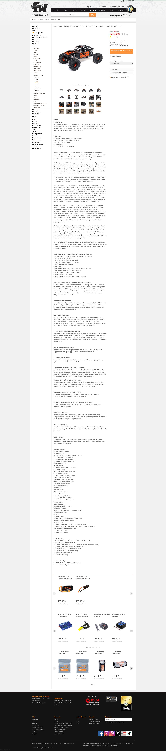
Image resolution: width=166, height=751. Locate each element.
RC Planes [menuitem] (35, 44)
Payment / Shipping (37, 727)
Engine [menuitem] (35, 95)
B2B (111, 10)
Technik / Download (94, 721)
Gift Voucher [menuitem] (35, 142)
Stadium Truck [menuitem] (37, 66)
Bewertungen (70, 743)
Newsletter (121, 7)
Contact (120, 10)
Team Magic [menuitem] (38, 88)
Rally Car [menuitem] (36, 64)
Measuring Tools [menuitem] (37, 127)
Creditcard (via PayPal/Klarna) (62, 727)
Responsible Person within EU (119, 77)
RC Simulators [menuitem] (36, 114)
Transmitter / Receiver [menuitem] (39, 103)
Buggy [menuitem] (35, 52)
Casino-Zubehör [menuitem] (36, 35)
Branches (93, 10)
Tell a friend (114, 69)
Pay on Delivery (58, 731)
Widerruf (34, 723)
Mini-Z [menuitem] (35, 60)
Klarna (56, 721)
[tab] (86, 647)
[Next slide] (131, 593)
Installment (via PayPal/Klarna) (63, 723)
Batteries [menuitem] (34, 121)
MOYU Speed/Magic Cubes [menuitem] (40, 37)
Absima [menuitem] (37, 78)
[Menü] (115, 697)
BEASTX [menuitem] (34, 116)
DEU (133, 1)
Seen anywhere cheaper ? (118, 72)
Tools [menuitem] (33, 129)
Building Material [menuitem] (37, 134)
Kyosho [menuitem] (37, 84)
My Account (91, 7)
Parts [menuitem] (34, 101)
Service (83, 10)
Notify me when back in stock (121, 50)
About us (34, 734)
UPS (78, 723)
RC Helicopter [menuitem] (36, 40)
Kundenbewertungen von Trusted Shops (43, 743)
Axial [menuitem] (36, 82)
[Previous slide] (54, 593)
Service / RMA (93, 719)
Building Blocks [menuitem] (37, 33)
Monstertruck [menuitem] (37, 62)
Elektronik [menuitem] (36, 99)
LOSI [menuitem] (36, 86)
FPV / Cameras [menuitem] (36, 125)
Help (99, 7)
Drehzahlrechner (94, 723)
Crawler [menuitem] (35, 54)
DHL (78, 719)
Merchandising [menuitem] (36, 138)
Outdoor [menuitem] (34, 136)
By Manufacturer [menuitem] (38, 75)
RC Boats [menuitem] (35, 110)
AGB (33, 721)
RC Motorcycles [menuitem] (36, 112)
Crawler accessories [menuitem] (39, 105)
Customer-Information (38, 729)
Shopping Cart (116, 16)
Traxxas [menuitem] (37, 90)
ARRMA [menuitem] (37, 80)
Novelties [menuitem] (34, 26)
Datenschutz (35, 725)
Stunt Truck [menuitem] (36, 68)
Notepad (104, 7)
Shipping (102, 10)
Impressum (35, 719)
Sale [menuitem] (33, 30)
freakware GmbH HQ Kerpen (40, 696)
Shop (65, 10)
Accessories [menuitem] (36, 107)
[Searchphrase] (70, 15)
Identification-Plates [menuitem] (37, 144)
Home (56, 10)
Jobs (33, 731)
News (74, 10)
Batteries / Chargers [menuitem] (39, 93)
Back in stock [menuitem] (36, 28)
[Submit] (92, 15)
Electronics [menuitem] (35, 123)
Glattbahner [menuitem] (36, 58)
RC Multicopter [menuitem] (36, 42)
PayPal (56, 719)
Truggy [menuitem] (35, 72)
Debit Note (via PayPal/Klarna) (63, 725)
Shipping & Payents (111, 745)
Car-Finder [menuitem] (36, 48)
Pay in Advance (58, 734)
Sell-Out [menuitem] (34, 146)
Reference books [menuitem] (37, 140)
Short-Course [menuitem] (37, 70)
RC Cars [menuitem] (34, 46)
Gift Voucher (112, 7)
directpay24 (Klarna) (60, 729)
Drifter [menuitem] (35, 56)
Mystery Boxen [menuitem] (36, 148)
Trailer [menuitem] (35, 50)
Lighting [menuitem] (35, 97)
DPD (78, 721)
